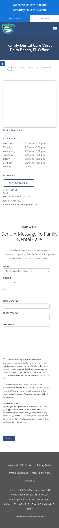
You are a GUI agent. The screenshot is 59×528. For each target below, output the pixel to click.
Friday (29, 158)
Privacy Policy (44, 465)
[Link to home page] (10, 28)
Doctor (7, 278)
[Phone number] (18, 183)
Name (6, 289)
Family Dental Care (15, 67)
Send (9, 438)
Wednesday (29, 151)
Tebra (42, 516)
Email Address (10, 301)
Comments (8, 324)
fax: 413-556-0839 (13, 200)
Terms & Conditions (18, 472)
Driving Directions (12, 130)
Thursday (29, 154)
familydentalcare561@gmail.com (20, 204)
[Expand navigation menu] (54, 29)
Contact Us (33, 67)
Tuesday (29, 147)
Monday (29, 143)
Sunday (29, 166)
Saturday (29, 162)
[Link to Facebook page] (2, 63)
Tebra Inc (29, 465)
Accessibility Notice (42, 472)
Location (7, 266)
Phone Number (10, 313)
